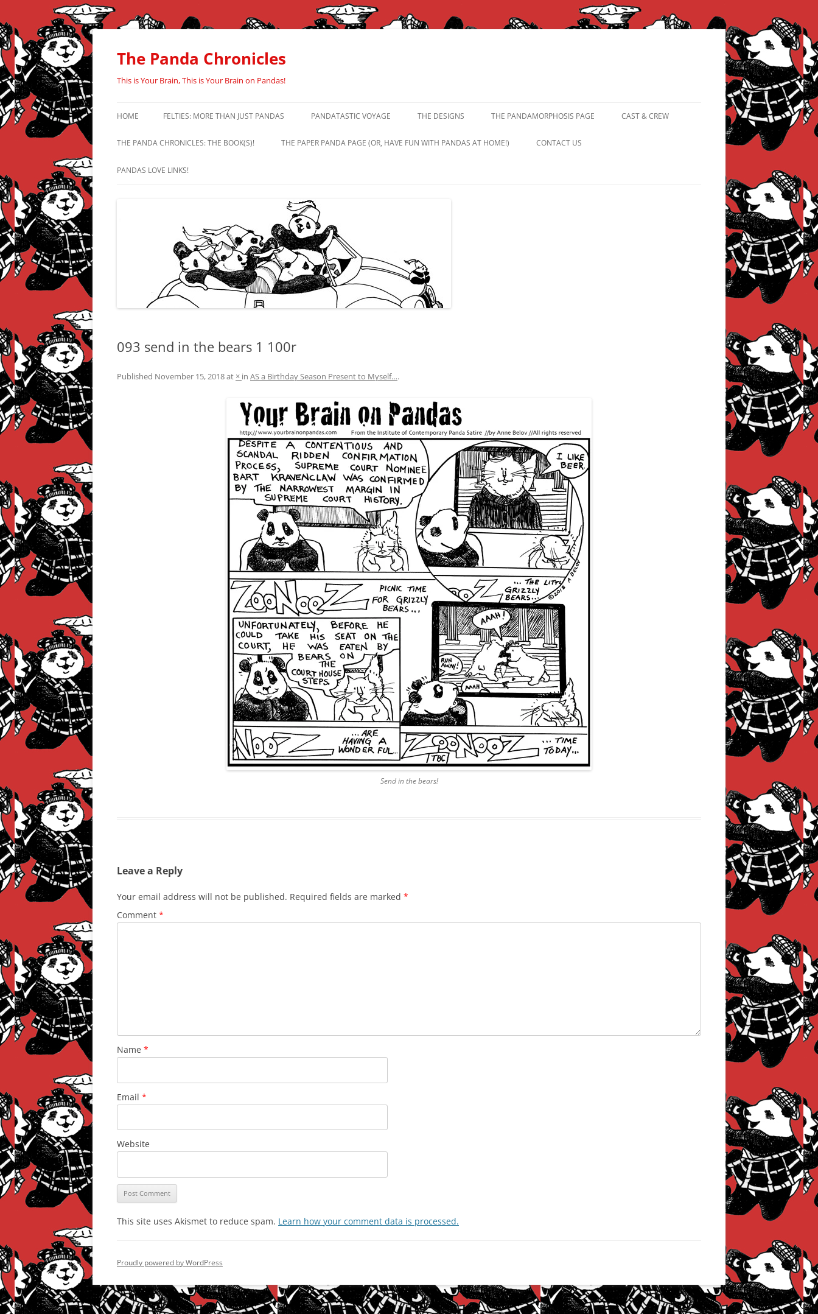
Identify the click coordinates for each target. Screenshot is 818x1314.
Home (128, 116)
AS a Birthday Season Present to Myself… (323, 376)
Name (133, 1049)
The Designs (441, 116)
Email (132, 1097)
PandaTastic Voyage (351, 116)
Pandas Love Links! (153, 170)
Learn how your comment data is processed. (368, 1221)
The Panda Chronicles (201, 58)
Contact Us (559, 143)
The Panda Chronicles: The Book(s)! (185, 143)
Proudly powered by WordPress (170, 1262)
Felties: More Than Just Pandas (223, 116)
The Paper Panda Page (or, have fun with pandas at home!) (395, 143)
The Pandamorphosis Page (543, 116)
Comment (140, 915)
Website (133, 1144)
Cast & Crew (645, 116)
